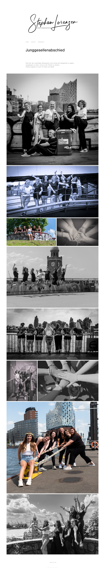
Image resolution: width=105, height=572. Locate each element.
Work (27, 42)
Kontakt (33, 42)
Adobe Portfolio (55, 567)
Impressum (41, 42)
